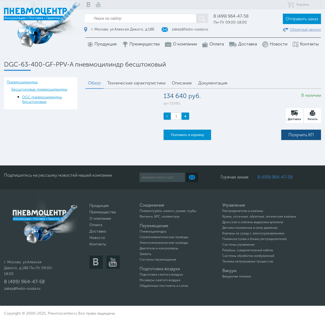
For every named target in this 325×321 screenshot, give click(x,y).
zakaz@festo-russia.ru (185, 29)
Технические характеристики (136, 83)
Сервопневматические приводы (164, 237)
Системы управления (238, 244)
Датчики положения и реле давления (250, 228)
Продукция (102, 44)
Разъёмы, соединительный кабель (247, 250)
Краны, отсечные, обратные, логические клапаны (259, 216)
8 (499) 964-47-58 (231, 16)
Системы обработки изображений (248, 256)
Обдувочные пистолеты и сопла (164, 286)
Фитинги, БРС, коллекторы (160, 216)
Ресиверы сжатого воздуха (160, 280)
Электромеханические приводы (164, 243)
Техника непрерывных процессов (247, 261)
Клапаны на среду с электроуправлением (253, 233)
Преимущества (141, 44)
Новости (274, 44)
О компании (181, 44)
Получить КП (301, 134)
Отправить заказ (302, 18)
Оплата (213, 44)
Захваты (145, 254)
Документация (212, 83)
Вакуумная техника (236, 276)
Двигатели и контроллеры (159, 248)
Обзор (94, 83)
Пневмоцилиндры (22, 82)
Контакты (306, 44)
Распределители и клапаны (242, 211)
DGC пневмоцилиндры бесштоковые (42, 99)
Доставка (243, 44)
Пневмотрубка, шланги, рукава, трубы (168, 211)
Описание (182, 83)
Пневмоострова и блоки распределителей (254, 239)
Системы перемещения (158, 259)
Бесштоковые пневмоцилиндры (39, 89)
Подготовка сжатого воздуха (161, 274)
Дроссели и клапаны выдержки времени (252, 222)
